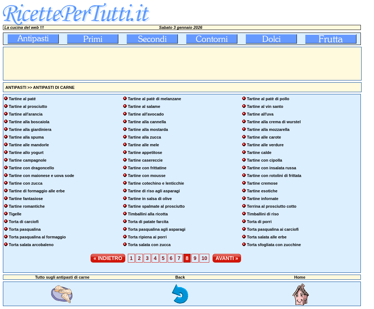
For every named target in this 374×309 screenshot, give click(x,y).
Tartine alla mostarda (148, 129)
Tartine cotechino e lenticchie (156, 183)
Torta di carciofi (24, 221)
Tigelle (15, 214)
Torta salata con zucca (149, 244)
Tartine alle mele (143, 145)
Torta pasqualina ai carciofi (273, 229)
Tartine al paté (22, 99)
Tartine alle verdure (265, 145)
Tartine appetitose (145, 152)
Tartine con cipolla (264, 160)
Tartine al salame (144, 106)
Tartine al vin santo (265, 106)
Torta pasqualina (25, 229)
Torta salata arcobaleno (31, 244)
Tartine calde (259, 152)
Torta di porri (259, 221)
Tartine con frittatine (147, 168)
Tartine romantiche (27, 206)
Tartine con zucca (25, 183)
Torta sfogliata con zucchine (274, 244)
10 (204, 258)
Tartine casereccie (145, 160)
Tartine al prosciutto (28, 106)
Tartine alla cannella (147, 122)
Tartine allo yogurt (26, 152)
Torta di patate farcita (148, 221)
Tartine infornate (262, 198)
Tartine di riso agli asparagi (154, 191)
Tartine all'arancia (25, 114)
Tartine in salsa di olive (150, 198)
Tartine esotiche (262, 191)
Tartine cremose (262, 183)
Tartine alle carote (264, 137)
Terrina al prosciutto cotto (271, 206)
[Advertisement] (136, 63)
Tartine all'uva (260, 114)
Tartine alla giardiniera (30, 129)
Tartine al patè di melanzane (154, 99)
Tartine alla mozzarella (268, 129)
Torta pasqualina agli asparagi (157, 229)
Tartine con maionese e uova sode (41, 175)
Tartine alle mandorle (29, 145)
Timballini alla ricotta (148, 214)
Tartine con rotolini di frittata (274, 175)
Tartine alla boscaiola (29, 122)
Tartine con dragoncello (31, 168)
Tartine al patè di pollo (268, 99)
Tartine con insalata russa (271, 168)
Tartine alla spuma (26, 137)
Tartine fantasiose (26, 198)
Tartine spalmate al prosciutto (156, 206)
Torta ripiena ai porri (147, 237)
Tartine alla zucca (144, 137)
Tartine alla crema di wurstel (274, 122)
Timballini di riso (263, 214)
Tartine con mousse (146, 175)
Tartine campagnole (27, 160)
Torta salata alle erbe (267, 237)
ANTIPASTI (15, 87)
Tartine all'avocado (146, 114)
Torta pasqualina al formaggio (37, 237)
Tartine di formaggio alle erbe (37, 191)
